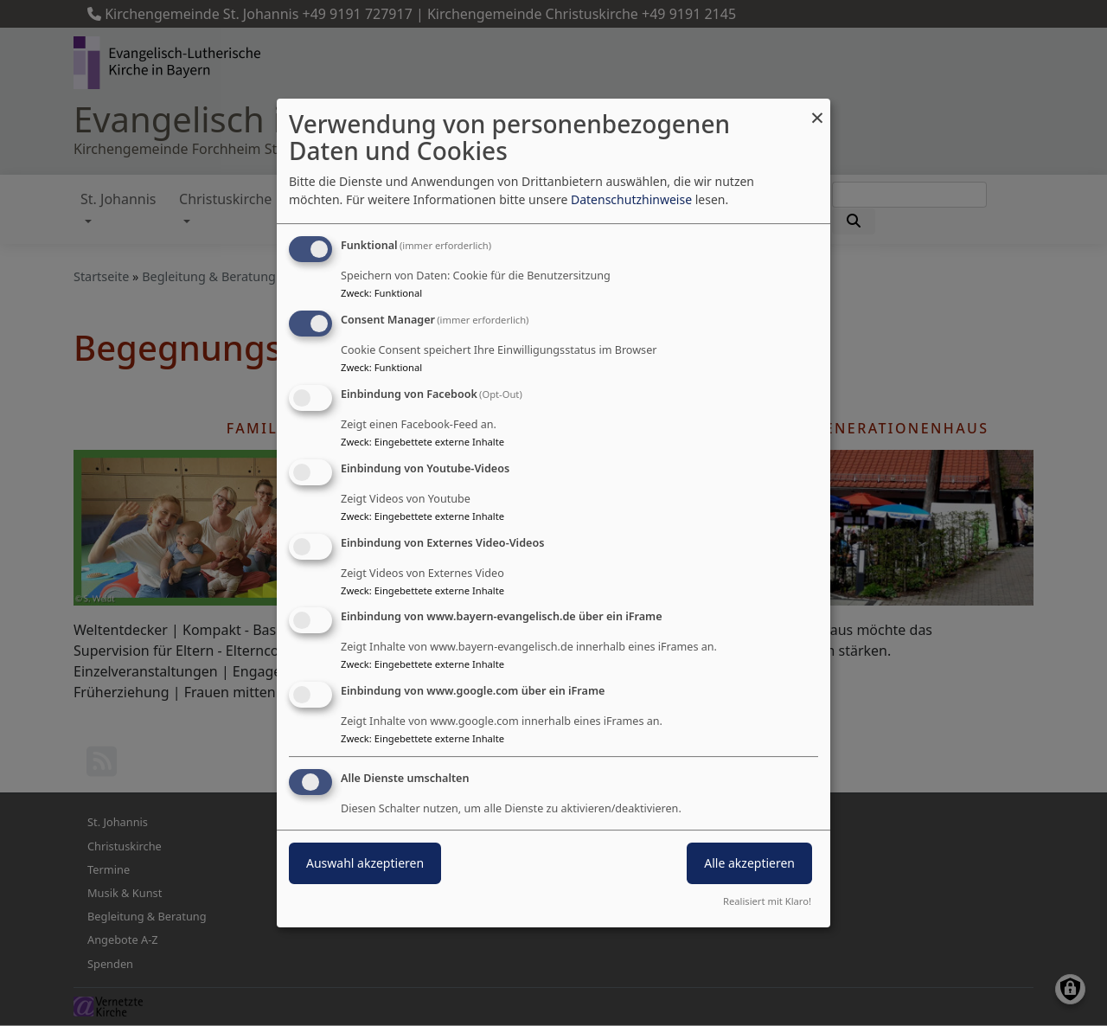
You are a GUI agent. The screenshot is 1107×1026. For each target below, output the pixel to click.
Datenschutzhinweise (631, 199)
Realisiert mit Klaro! (767, 901)
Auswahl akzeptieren (365, 863)
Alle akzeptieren (749, 863)
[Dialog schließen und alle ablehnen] (817, 109)
